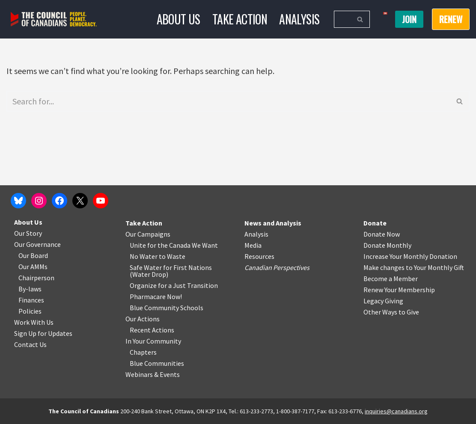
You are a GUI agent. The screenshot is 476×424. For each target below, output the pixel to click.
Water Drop (149, 274)
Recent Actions (152, 330)
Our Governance (37, 244)
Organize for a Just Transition (174, 285)
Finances (31, 300)
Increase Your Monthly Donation (410, 256)
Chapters (143, 352)
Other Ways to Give (391, 312)
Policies (30, 311)
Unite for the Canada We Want (174, 245)
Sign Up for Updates (43, 333)
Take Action (239, 19)
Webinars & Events (152, 374)
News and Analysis (272, 223)
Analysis (299, 19)
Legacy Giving (383, 301)
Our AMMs (33, 266)
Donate (375, 223)
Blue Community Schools (166, 307)
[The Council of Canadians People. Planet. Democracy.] (54, 19)
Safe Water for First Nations (171, 267)
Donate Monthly (387, 245)
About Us (178, 19)
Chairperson (36, 277)
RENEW (450, 19)
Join (409, 19)
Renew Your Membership (399, 289)
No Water (144, 256)
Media (253, 245)
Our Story (28, 233)
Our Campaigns (147, 234)
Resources (259, 256)
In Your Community (153, 341)
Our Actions (142, 318)
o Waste (173, 256)
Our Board (33, 255)
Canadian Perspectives (276, 267)
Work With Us (34, 322)
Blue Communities (157, 363)
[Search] (342, 19)
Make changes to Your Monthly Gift (413, 267)
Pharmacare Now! (156, 296)
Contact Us (30, 344)
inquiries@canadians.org (396, 411)
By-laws (30, 289)
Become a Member (390, 278)
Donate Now (381, 234)
